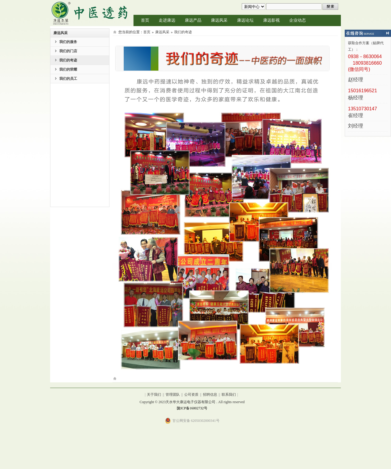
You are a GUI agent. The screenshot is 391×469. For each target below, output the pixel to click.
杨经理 (355, 98)
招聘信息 (210, 394)
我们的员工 (68, 79)
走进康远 (167, 20)
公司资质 (191, 394)
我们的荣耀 (68, 69)
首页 (145, 20)
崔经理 (355, 116)
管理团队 (173, 394)
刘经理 (355, 126)
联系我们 (229, 394)
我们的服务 (68, 42)
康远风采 (219, 20)
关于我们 (154, 394)
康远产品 (193, 20)
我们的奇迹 (68, 60)
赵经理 (355, 80)
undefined (253, 6)
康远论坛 (245, 20)
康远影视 (271, 20)
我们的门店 (68, 51)
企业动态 (297, 20)
